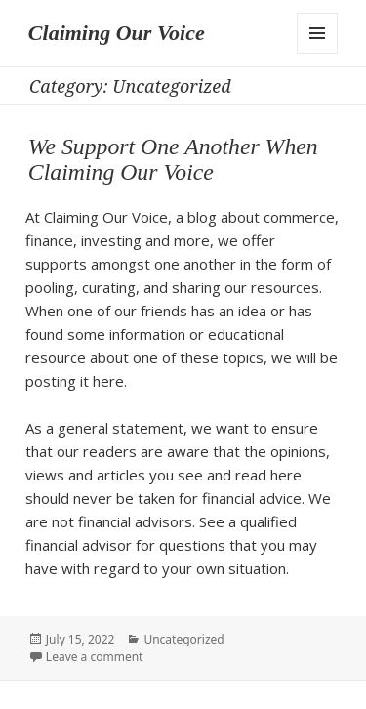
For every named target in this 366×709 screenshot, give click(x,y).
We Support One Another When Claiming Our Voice (173, 159)
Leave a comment (94, 656)
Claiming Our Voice (116, 33)
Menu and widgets (317, 33)
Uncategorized (183, 639)
